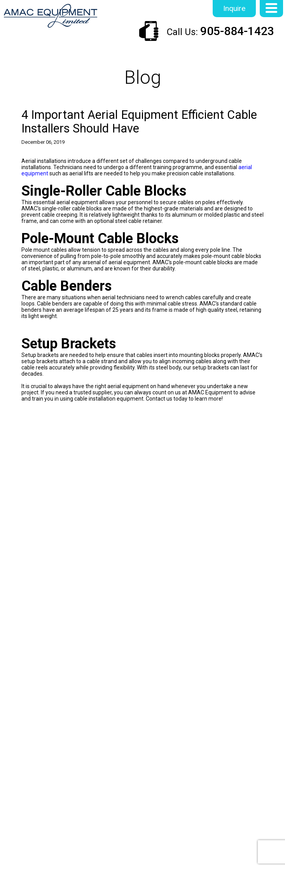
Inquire (234, 8)
